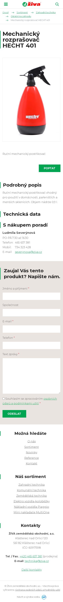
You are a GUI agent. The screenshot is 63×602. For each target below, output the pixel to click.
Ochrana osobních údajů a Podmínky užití (37, 589)
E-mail (8, 321)
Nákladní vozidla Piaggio (31, 506)
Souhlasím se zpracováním (30, 401)
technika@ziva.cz (37, 561)
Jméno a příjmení (16, 288)
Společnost (10, 305)
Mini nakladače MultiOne (31, 512)
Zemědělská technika (31, 495)
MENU (6, 4)
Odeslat (14, 413)
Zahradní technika (31, 484)
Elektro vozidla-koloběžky (32, 501)
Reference (31, 458)
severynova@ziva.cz (28, 252)
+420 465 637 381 (31, 556)
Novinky (31, 452)
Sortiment (31, 447)
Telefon (9, 337)
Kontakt (31, 463)
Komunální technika (31, 490)
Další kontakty (32, 569)
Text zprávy (11, 354)
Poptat (49, 168)
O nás (32, 441)
